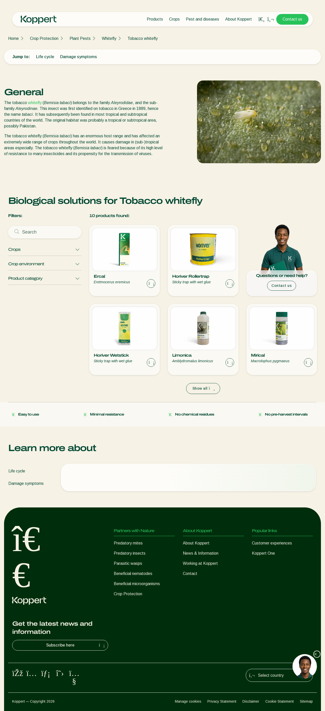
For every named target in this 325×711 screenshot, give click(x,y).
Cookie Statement (279, 701)
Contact (190, 573)
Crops (174, 19)
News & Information (200, 553)
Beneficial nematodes (133, 573)
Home (13, 38)
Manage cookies (188, 701)
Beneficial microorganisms (137, 584)
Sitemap (306, 701)
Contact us (292, 19)
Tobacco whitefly (142, 38)
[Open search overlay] (261, 19)
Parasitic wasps (128, 563)
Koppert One (263, 553)
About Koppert (238, 19)
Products (155, 19)
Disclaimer (250, 701)
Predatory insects (129, 553)
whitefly (35, 103)
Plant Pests (80, 38)
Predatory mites (128, 543)
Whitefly (109, 38)
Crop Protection (44, 38)
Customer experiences (272, 543)
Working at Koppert (200, 563)
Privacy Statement (221, 701)
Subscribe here (76, 645)
